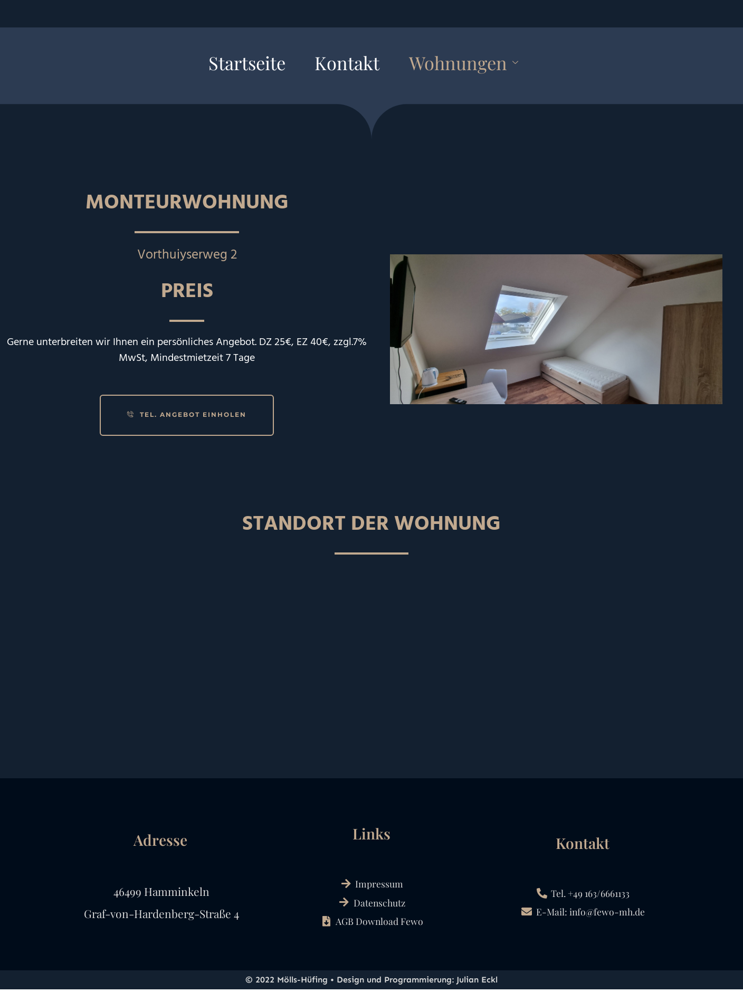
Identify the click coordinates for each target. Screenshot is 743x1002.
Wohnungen (488, 65)
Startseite (217, 65)
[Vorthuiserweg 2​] (371, 678)
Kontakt (344, 65)
